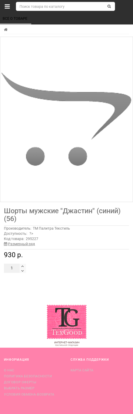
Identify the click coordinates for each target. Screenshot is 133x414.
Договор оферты (20, 382)
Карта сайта (82, 370)
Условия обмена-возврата (29, 394)
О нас (9, 370)
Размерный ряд (21, 244)
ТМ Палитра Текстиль (51, 228)
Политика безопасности (28, 376)
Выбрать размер (19, 388)
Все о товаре (15, 18)
